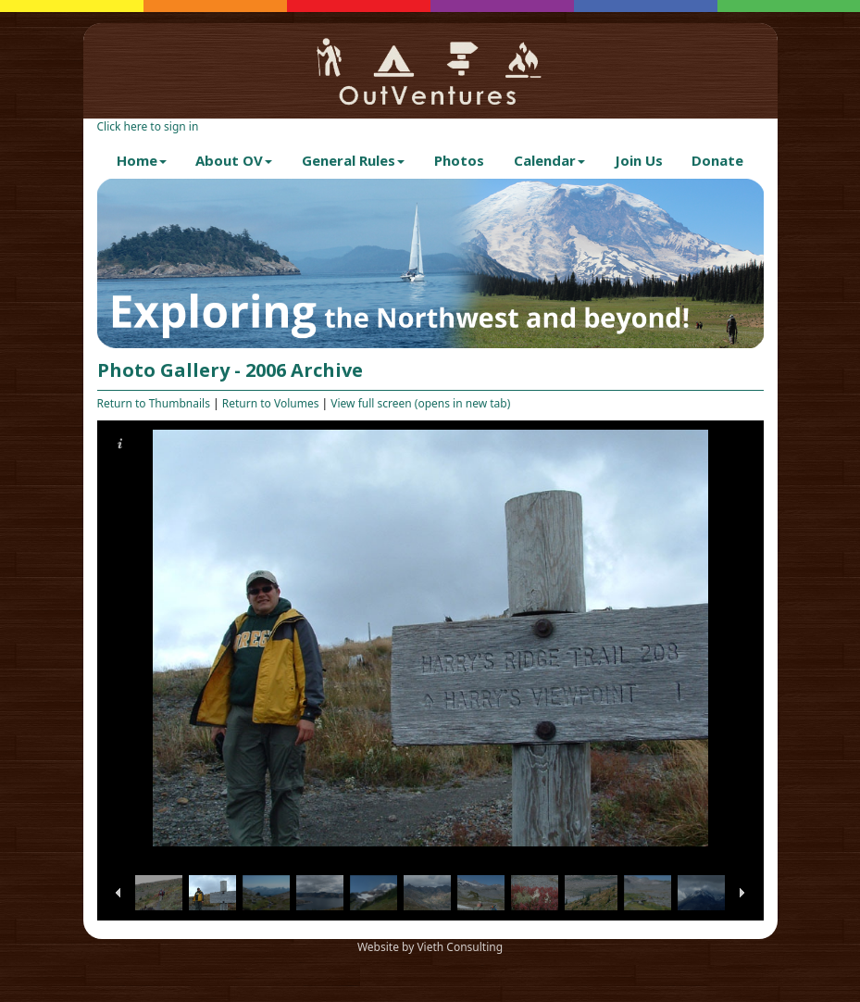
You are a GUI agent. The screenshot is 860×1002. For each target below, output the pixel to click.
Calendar (549, 160)
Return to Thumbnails (153, 403)
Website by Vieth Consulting (430, 947)
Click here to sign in (148, 126)
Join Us (639, 160)
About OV (233, 160)
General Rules (353, 160)
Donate (717, 160)
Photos (459, 160)
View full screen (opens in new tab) (420, 403)
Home (142, 160)
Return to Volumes (270, 403)
